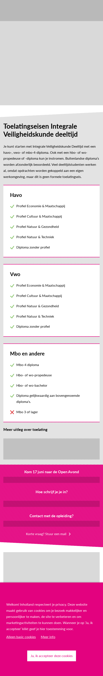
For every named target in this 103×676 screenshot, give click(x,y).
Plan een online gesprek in (51, 524)
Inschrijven (51, 504)
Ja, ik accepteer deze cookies (52, 656)
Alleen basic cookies (21, 637)
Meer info (48, 637)
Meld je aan (51, 480)
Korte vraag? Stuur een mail (46, 534)
